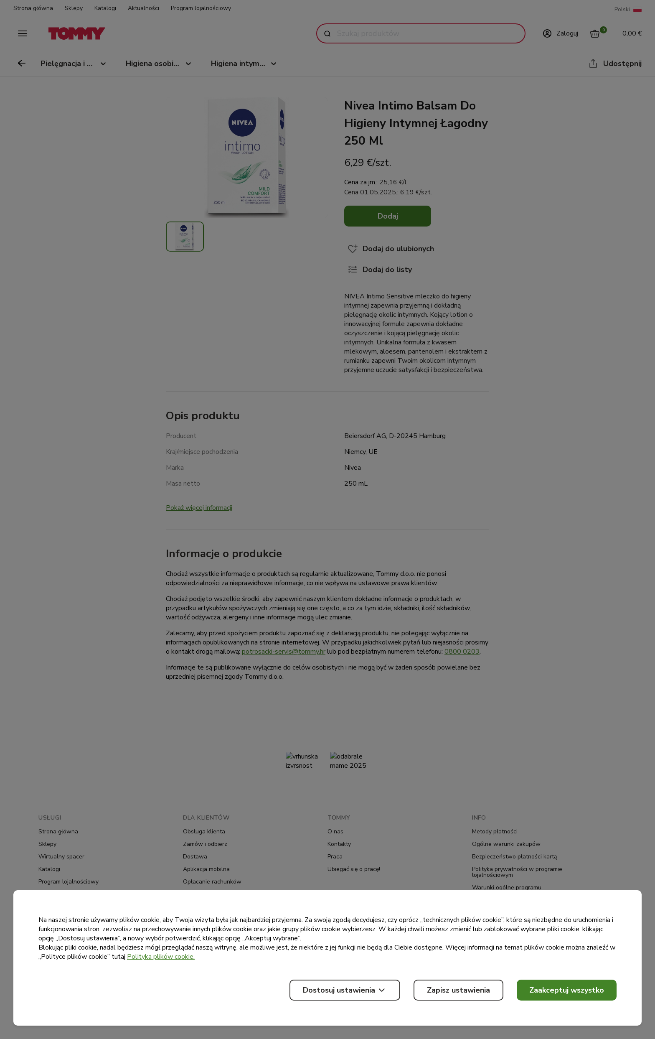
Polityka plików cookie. (161, 956)
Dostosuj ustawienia (345, 990)
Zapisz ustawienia (458, 990)
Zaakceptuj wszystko (566, 990)
